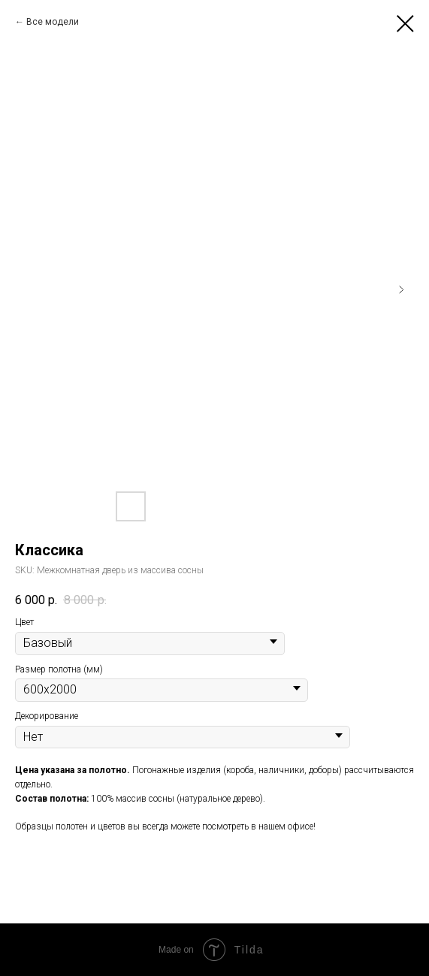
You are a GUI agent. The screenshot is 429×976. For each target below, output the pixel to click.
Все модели (52, 22)
